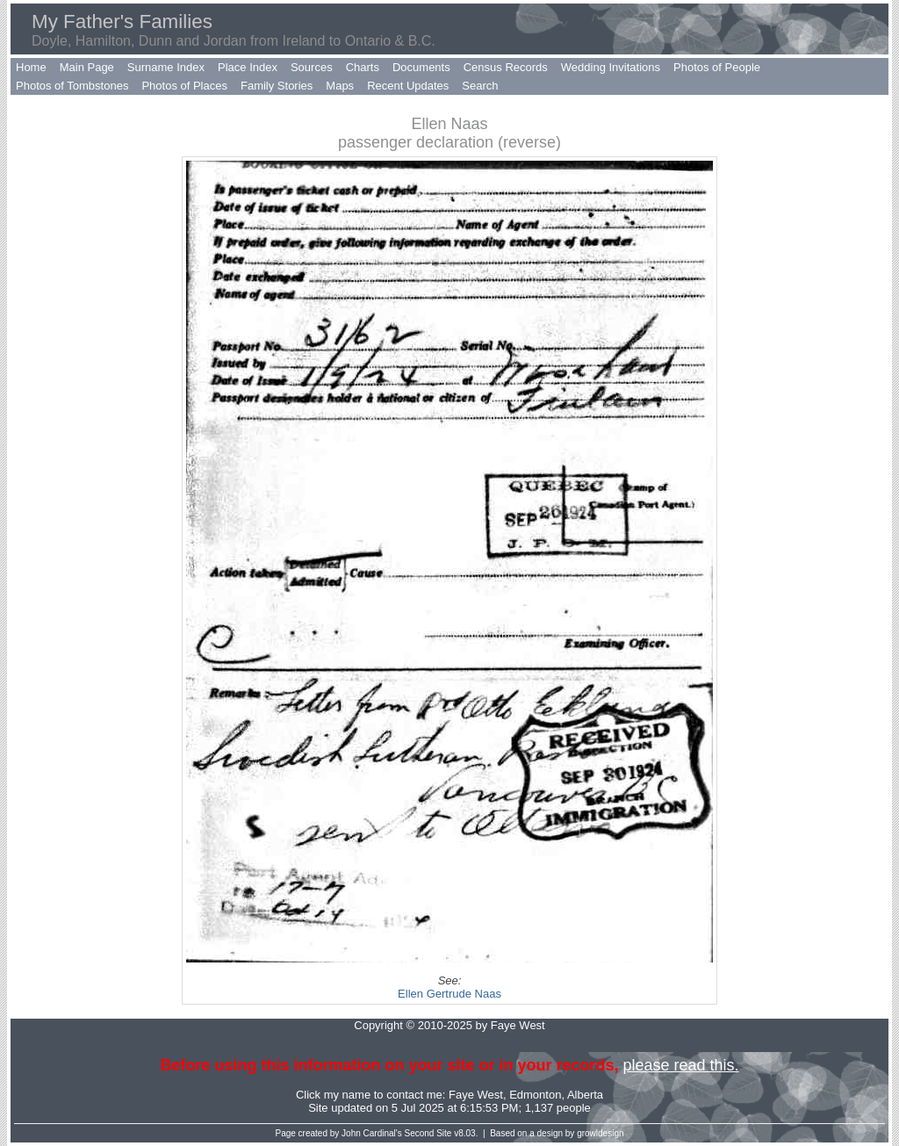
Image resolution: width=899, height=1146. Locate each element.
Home (31, 67)
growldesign (600, 1133)
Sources (312, 67)
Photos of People (716, 67)
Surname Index (166, 67)
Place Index (247, 67)
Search (480, 85)
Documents (421, 67)
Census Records (506, 67)
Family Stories (277, 85)
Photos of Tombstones (72, 85)
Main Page (87, 67)
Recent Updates (408, 85)
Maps (340, 85)
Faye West (476, 1094)
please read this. (680, 1065)
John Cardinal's (372, 1133)
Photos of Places (184, 85)
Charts (362, 67)
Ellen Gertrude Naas (449, 993)
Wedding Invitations (610, 67)
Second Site (428, 1133)
